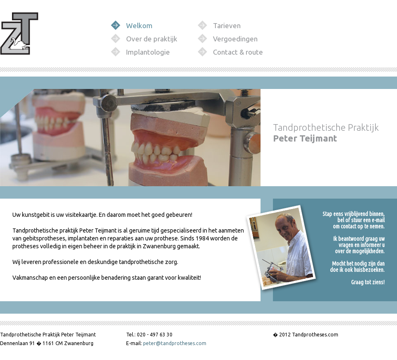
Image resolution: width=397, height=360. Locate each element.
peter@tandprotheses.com (174, 343)
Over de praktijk (151, 39)
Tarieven (227, 25)
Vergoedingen (235, 39)
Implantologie (148, 52)
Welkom (139, 25)
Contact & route (238, 52)
